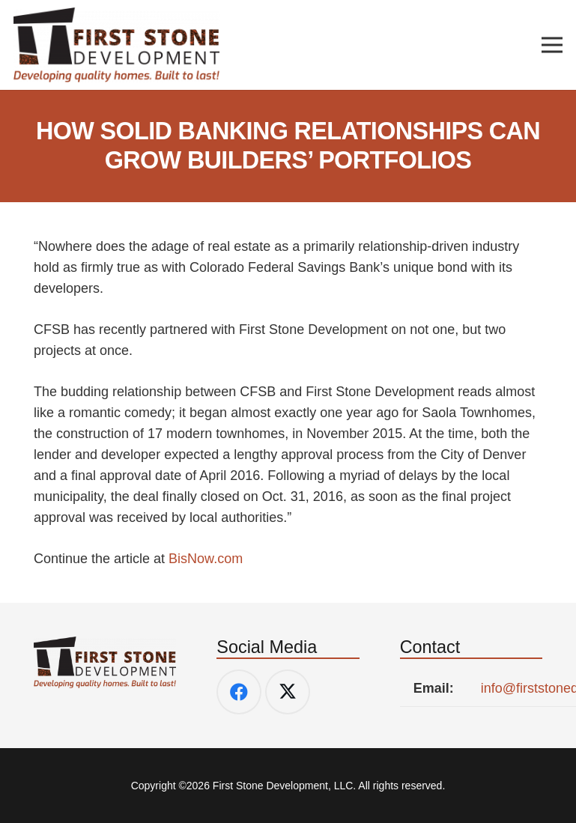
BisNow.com (206, 558)
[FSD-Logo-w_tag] (116, 44)
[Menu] (552, 45)
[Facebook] (238, 691)
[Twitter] (287, 691)
